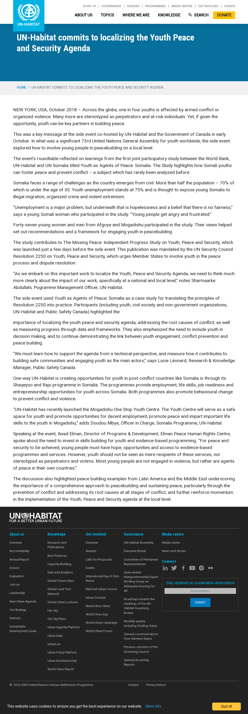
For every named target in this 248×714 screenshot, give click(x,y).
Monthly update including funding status (140, 623)
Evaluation (17, 576)
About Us (83, 15)
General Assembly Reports (136, 662)
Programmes (155, 6)
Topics (107, 15)
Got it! (226, 706)
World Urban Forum (99, 631)
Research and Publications (56, 545)
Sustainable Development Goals (23, 629)
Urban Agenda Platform (63, 627)
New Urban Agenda (23, 601)
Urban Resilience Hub (62, 661)
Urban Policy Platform (62, 652)
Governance (111, 6)
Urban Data (55, 636)
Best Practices (57, 555)
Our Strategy (18, 610)
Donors (133, 6)
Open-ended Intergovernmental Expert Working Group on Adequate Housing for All (141, 581)
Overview (16, 542)
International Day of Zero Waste (102, 578)
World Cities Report (60, 669)
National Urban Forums (101, 589)
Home (21, 87)
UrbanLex (53, 644)
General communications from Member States (141, 636)
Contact (133, 685)
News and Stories (174, 551)
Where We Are (135, 15)
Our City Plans (56, 619)
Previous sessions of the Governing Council (141, 649)
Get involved (208, 6)
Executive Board (135, 551)
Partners (15, 618)
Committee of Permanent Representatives (141, 562)
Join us (15, 584)
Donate (224, 15)
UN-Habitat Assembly (138, 542)
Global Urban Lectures (62, 602)
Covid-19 (89, 6)
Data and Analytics (60, 572)
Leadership (17, 593)
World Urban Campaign (101, 622)
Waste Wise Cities (98, 606)
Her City (52, 610)
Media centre (182, 6)
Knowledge (169, 15)
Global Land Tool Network (59, 591)
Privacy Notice (156, 685)
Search (198, 15)
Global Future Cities (60, 580)
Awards (91, 551)
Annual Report (19, 559)
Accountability (19, 551)
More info (163, 706)
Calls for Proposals (99, 559)
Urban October (96, 597)
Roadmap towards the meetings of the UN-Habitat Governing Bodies (139, 606)
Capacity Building (59, 564)
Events (229, 6)
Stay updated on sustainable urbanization (200, 583)
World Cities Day (97, 614)
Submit (200, 602)
